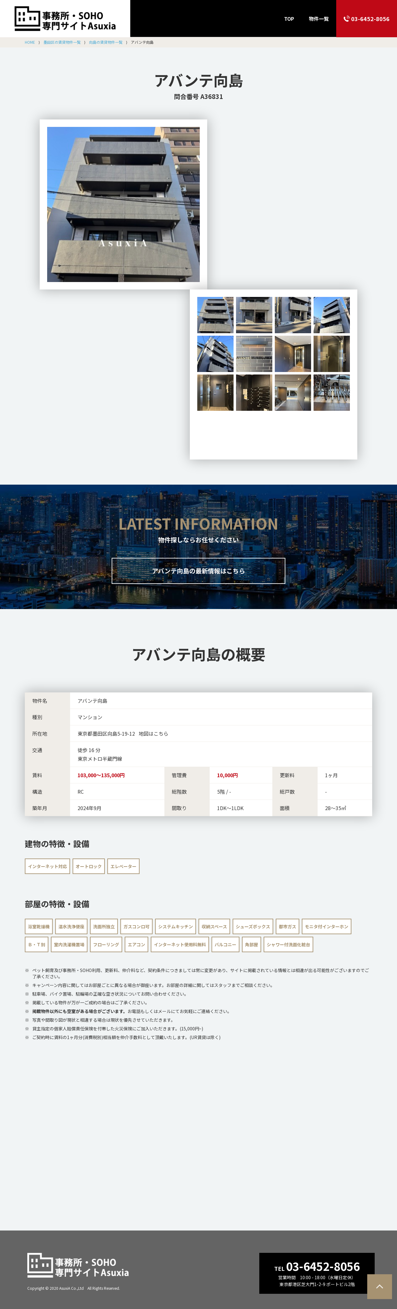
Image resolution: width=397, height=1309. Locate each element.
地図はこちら (153, 733)
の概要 (198, 654)
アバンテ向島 (198, 80)
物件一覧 (319, 18)
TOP (289, 18)
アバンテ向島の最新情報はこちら (198, 570)
